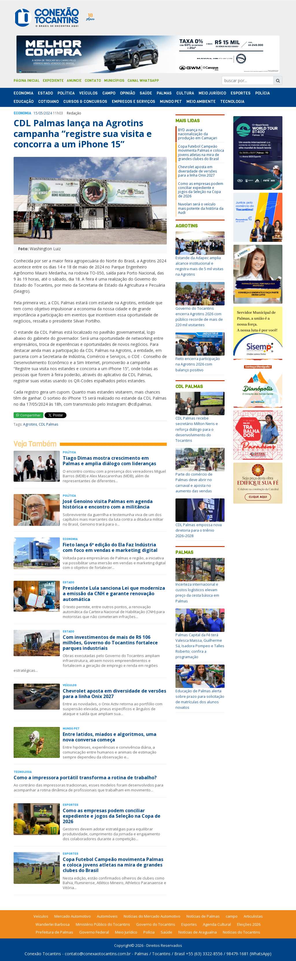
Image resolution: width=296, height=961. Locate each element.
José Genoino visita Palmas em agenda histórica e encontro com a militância (108, 504)
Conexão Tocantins (43, 953)
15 (36, 113)
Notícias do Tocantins (241, 932)
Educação (24, 101)
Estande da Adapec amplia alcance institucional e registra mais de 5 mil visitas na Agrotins (199, 266)
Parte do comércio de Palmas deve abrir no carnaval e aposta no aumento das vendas (193, 483)
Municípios (114, 80)
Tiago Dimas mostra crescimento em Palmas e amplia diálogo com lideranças (109, 461)
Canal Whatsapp (143, 80)
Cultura (185, 93)
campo (232, 916)
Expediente (53, 80)
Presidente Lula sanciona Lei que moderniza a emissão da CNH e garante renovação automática (114, 593)
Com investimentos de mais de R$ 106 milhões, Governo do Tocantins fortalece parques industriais (110, 642)
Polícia (149, 932)
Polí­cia (262, 93)
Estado (45, 93)
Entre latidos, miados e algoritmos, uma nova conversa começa (109, 737)
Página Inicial (27, 80)
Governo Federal (94, 932)
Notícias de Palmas (203, 916)
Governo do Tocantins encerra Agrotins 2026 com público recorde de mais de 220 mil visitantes (199, 317)
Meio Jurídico (212, 93)
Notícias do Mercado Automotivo (152, 916)
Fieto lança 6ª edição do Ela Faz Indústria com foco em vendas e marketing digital (110, 547)
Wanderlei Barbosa (53, 924)
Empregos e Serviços (133, 101)
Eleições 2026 (248, 924)
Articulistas (253, 916)
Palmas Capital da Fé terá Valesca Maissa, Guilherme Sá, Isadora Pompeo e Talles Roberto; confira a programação (199, 646)
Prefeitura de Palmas (54, 932)
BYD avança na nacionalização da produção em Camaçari (197, 134)
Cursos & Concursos (85, 101)
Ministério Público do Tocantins (103, 924)
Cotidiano (48, 101)
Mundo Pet (171, 101)
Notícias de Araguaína (197, 932)
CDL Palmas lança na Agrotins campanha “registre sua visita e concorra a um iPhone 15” (83, 133)
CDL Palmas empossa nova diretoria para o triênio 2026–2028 (198, 530)
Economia (23, 93)
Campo (108, 93)
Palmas (164, 93)
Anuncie (74, 80)
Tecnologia (232, 101)
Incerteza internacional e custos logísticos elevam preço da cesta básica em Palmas (197, 593)
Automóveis (107, 916)
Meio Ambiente (201, 101)
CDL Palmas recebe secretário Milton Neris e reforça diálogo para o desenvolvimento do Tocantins (196, 429)
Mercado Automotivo (72, 916)
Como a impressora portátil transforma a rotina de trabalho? (85, 777)
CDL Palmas (48, 424)
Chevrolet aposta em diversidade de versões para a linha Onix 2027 (114, 694)
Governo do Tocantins (155, 924)
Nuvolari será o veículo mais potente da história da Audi (200, 208)
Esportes (241, 93)
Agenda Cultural (217, 924)
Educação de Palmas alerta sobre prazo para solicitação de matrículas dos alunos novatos (199, 699)
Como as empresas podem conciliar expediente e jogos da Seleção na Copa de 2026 (111, 816)
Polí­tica (66, 93)
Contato (93, 80)
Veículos (88, 93)
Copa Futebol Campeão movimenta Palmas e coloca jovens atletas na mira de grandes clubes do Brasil (113, 864)
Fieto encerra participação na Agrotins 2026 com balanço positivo (197, 364)
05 (41, 113)
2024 (48, 113)
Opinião (127, 93)
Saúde (146, 93)
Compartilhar (28, 415)
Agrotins (30, 424)
